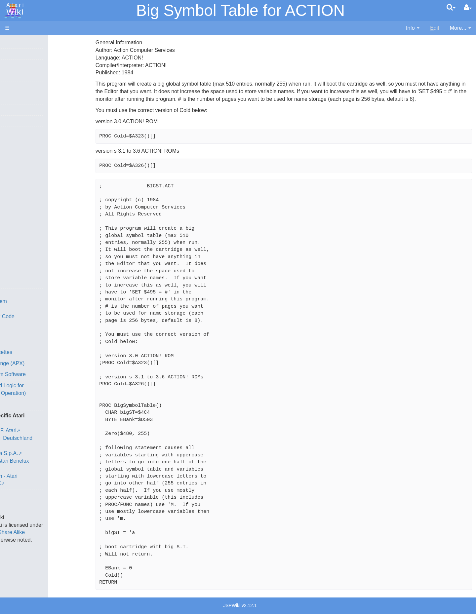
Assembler (30, 169)
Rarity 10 (15, 494)
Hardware (16, 54)
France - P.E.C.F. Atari (44, 430)
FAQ (10, 132)
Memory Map (20, 87)
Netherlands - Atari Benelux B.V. (56, 461)
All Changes (19, 121)
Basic (24, 177)
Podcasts (16, 404)
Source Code (33, 309)
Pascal (26, 237)
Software (15, 65)
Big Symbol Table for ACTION (240, 10)
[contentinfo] (412, 28)
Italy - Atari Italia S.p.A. (45, 453)
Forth (24, 192)
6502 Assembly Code (43, 316)
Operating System (39, 301)
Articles (13, 42)
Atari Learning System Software (42, 374)
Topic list (15, 98)
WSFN (26, 275)
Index (11, 143)
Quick (25, 260)
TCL (23, 267)
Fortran (26, 200)
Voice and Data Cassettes (35, 352)
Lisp (23, 214)
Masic (25, 230)
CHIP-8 (26, 283)
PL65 (24, 252)
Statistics (15, 502)
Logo (24, 222)
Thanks (13, 487)
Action (25, 162)
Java (23, 207)
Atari (13, 9)
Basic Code (31, 324)
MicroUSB (17, 109)
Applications (19, 76)
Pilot (23, 245)
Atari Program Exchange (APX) (41, 363)
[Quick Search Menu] (451, 7)
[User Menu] (467, 7)
